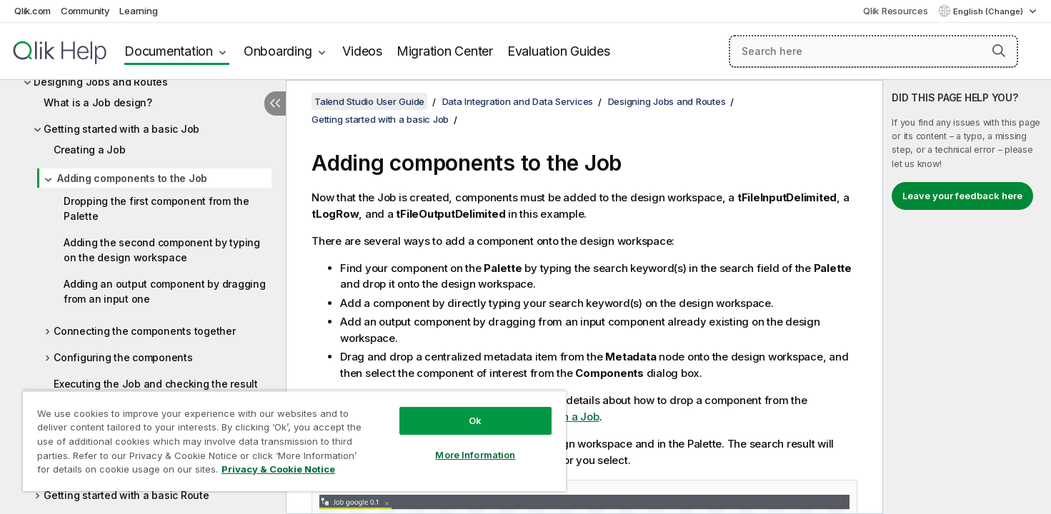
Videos (362, 51)
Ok (475, 420)
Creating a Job (90, 149)
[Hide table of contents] (275, 103)
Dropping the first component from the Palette (156, 208)
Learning (138, 10)
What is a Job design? (98, 102)
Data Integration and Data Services (518, 101)
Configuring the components (123, 357)
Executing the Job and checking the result (156, 384)
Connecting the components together (145, 331)
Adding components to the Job (132, 178)
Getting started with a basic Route (126, 495)
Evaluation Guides (558, 51)
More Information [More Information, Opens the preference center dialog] (475, 454)
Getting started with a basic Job (121, 129)
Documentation (168, 51)
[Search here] (873, 51)
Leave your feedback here (962, 195)
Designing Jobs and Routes (101, 82)
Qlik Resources (895, 10)
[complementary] (967, 297)
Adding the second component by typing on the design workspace (162, 249)
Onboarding (278, 51)
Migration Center (445, 51)
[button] (999, 51)
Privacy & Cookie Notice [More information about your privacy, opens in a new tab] (278, 469)
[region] (294, 440)
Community (85, 10)
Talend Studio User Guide (369, 101)
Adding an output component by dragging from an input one (165, 291)
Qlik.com (32, 10)
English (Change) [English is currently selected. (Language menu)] (989, 11)
